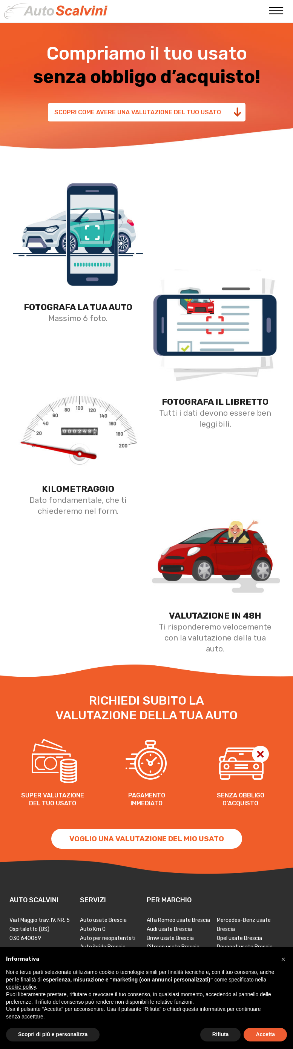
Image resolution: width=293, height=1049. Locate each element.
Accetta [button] (265, 1034)
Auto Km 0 (93, 929)
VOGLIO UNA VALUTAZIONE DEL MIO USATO (146, 838)
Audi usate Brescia (169, 929)
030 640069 (25, 938)
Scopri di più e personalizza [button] (52, 1034)
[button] (283, 959)
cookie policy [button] (21, 987)
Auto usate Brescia (103, 920)
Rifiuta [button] (220, 1034)
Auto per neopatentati (107, 938)
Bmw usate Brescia (170, 938)
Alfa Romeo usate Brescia (178, 920)
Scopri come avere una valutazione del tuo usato (137, 112)
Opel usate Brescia (239, 938)
